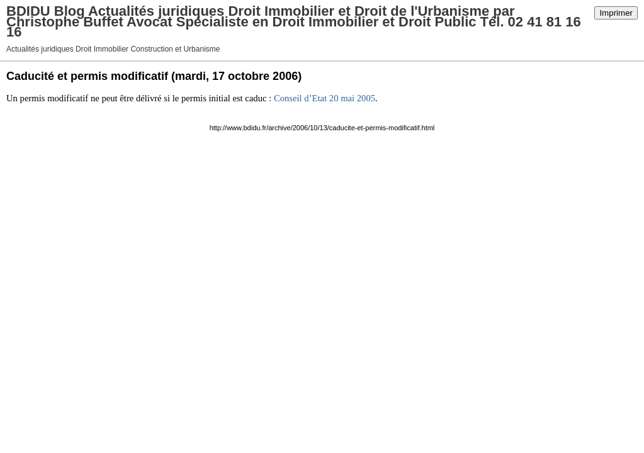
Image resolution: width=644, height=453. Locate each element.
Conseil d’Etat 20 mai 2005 (324, 98)
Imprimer (616, 13)
